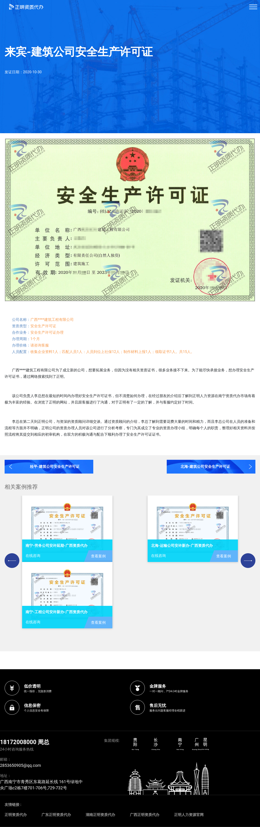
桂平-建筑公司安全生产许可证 (54, 466)
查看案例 (98, 556)
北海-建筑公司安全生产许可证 (205, 466)
